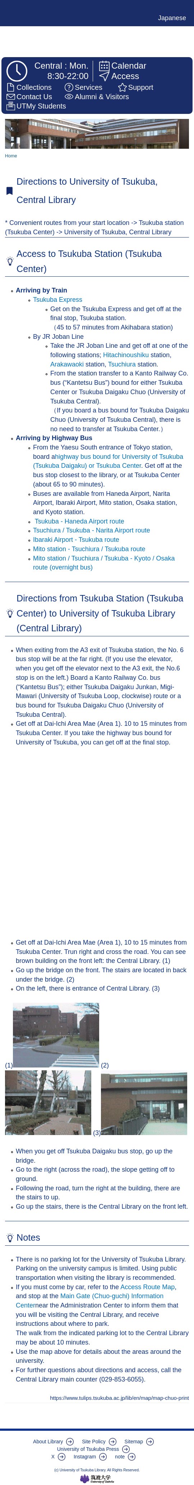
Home (11, 155)
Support (140, 87)
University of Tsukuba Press (88, 1449)
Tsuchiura (123, 364)
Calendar (128, 65)
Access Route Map (147, 1287)
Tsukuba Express (57, 299)
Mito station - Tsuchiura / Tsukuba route (89, 549)
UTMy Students (41, 106)
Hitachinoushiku (126, 355)
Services (88, 87)
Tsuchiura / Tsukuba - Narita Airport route (91, 530)
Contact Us (34, 97)
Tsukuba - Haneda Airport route (78, 521)
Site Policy (93, 1441)
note (120, 1456)
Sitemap (134, 1441)
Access (125, 76)
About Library (48, 1441)
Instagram (85, 1456)
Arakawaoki (68, 364)
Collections (34, 87)
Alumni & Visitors (102, 97)
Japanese (172, 18)
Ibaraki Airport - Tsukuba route (76, 539)
